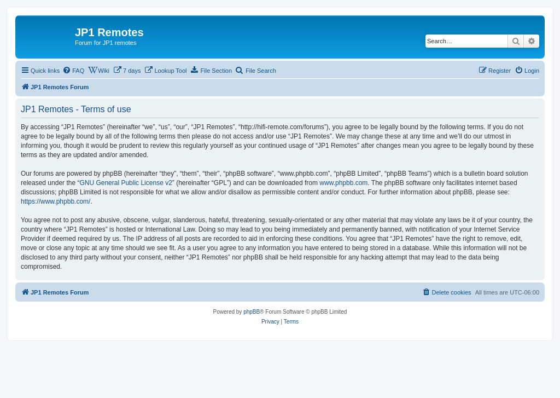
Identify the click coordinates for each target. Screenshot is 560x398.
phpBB (251, 312)
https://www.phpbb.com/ (55, 201)
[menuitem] (73, 70)
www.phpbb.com (343, 183)
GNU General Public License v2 (125, 183)
